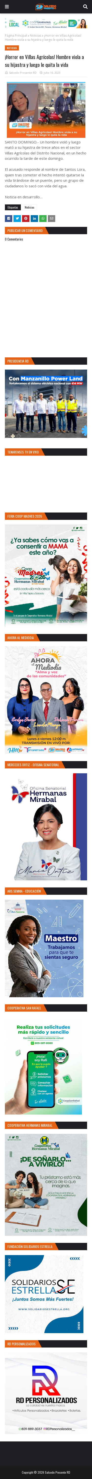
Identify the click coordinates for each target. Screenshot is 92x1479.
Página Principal (16, 35)
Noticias (35, 35)
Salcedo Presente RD (23, 72)
